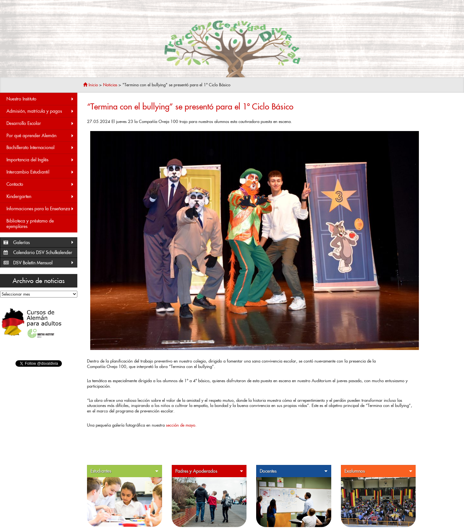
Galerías (43, 243)
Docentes (294, 471)
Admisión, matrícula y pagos (40, 111)
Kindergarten (40, 197)
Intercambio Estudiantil (40, 172)
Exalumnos (378, 471)
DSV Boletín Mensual (43, 263)
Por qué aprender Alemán (40, 136)
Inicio (90, 85)
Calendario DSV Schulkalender (42, 252)
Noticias (110, 85)
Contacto (40, 184)
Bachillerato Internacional (40, 148)
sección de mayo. (181, 425)
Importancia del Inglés (40, 160)
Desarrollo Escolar (40, 123)
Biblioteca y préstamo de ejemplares (30, 223)
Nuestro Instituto (40, 99)
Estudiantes (125, 471)
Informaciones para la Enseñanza (40, 209)
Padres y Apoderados (209, 471)
